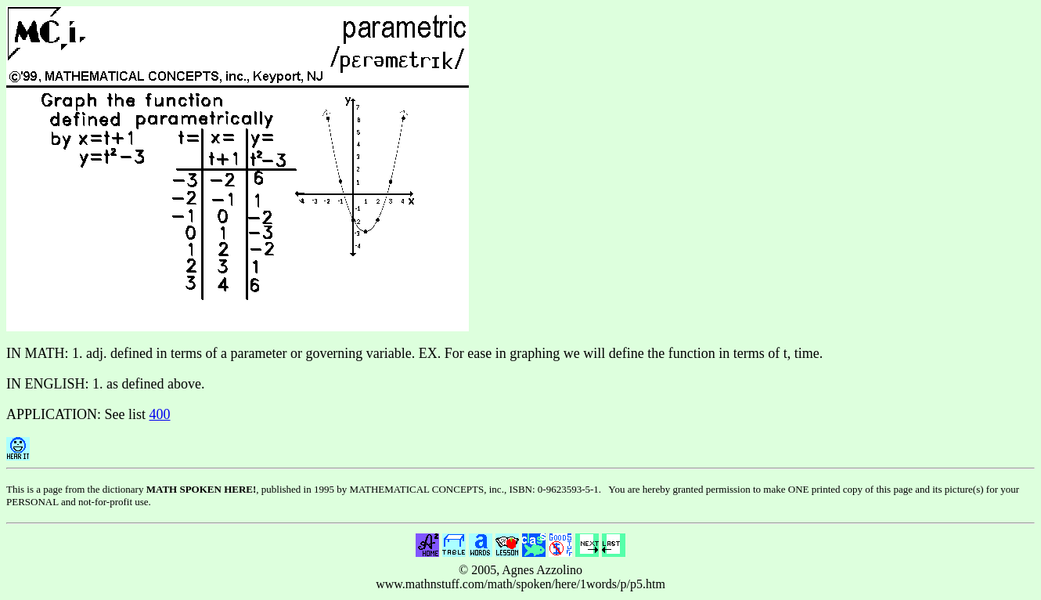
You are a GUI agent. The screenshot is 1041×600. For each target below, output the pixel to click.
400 (160, 414)
